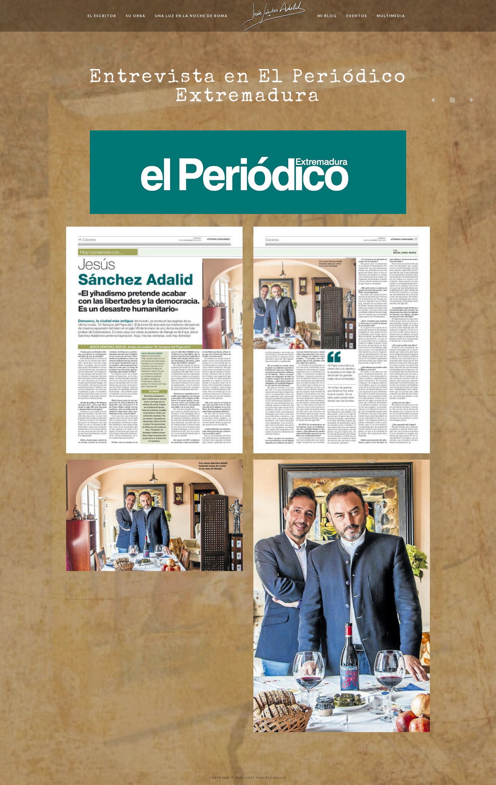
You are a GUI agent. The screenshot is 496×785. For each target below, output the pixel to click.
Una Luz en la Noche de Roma (191, 16)
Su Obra (136, 16)
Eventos (356, 16)
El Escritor (102, 16)
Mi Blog (327, 16)
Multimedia (391, 16)
